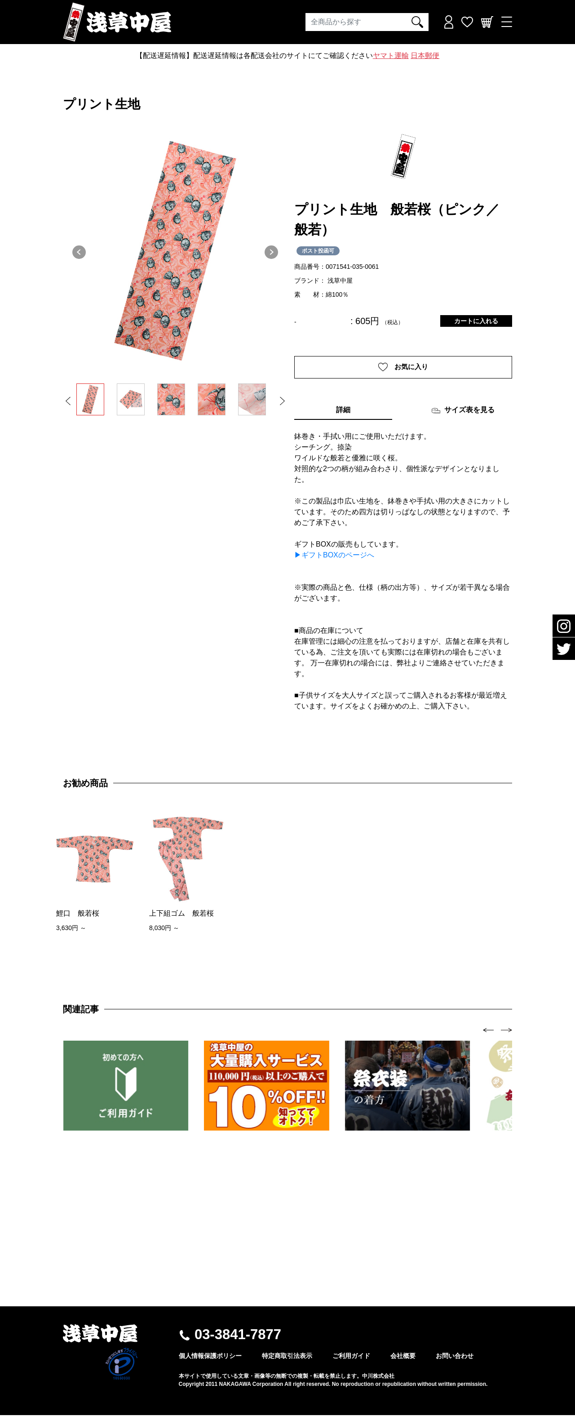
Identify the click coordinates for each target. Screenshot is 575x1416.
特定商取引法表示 (287, 1356)
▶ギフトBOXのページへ (334, 556)
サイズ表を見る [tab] (463, 411)
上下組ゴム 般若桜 (181, 914)
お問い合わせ (454, 1356)
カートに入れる (476, 321)
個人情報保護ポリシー (210, 1356)
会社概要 (403, 1356)
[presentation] (488, 1030)
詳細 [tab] (343, 410)
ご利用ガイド (351, 1356)
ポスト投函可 (318, 251)
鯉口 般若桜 (77, 914)
